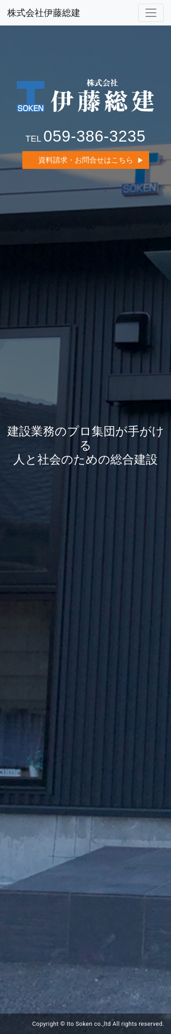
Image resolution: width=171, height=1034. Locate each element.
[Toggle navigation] (151, 13)
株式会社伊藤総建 (43, 12)
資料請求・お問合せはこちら (85, 160)
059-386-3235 (94, 136)
